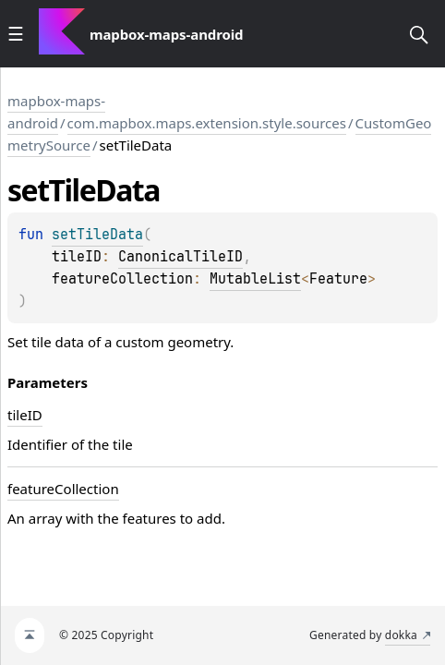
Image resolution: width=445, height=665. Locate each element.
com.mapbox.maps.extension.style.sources (206, 123)
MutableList (255, 279)
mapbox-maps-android (56, 111)
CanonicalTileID (180, 257)
